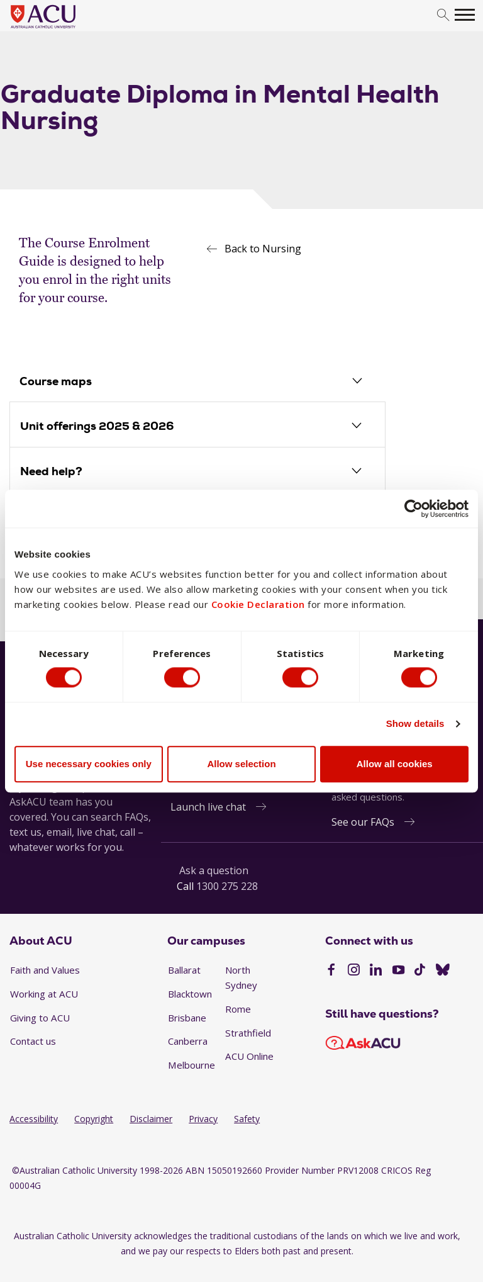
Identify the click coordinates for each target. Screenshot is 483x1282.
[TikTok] (419, 971)
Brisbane (187, 1018)
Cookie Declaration (258, 604)
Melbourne (191, 1065)
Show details (415, 724)
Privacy (203, 1119)
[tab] (197, 383)
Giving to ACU (40, 1018)
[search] (443, 15)
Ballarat (184, 970)
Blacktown (190, 994)
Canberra (188, 1041)
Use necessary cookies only (89, 764)
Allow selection (241, 764)
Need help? (51, 471)
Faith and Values (45, 970)
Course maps (56, 381)
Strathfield (248, 1033)
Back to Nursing (263, 249)
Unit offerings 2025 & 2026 (97, 426)
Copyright (93, 1119)
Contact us (33, 1041)
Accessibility (33, 1119)
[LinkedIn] (376, 971)
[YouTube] (398, 971)
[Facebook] (331, 971)
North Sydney (241, 978)
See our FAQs (362, 822)
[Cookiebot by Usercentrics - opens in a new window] (413, 507)
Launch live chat (208, 807)
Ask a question (213, 871)
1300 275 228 (227, 887)
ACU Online (249, 1056)
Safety (247, 1119)
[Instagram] (354, 971)
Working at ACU (44, 994)
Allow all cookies (395, 764)
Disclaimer (151, 1119)
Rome (238, 1009)
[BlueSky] (443, 971)
